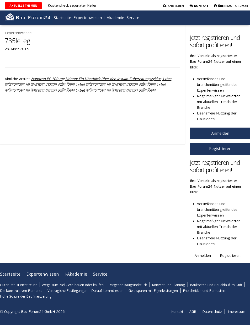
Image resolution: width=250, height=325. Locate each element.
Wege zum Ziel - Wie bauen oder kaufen (73, 285)
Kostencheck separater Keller (72, 5)
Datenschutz (212, 311)
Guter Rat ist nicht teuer (18, 285)
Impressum (236, 311)
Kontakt (177, 311)
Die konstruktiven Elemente (21, 290)
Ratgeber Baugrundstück (128, 285)
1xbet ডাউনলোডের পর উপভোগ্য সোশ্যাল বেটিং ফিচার (115, 84)
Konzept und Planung (168, 285)
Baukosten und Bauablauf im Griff (216, 285)
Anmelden (176, 6)
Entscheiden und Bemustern (204, 290)
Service (133, 17)
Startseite (62, 17)
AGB (192, 311)
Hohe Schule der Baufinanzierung (25, 296)
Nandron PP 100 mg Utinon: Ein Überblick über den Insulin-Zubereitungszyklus (96, 78)
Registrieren (230, 255)
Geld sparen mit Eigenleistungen (153, 290)
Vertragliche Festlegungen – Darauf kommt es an (85, 290)
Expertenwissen (88, 17)
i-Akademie (114, 17)
